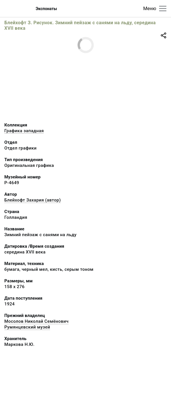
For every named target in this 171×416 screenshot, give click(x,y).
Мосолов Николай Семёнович (36, 321)
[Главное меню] (162, 8)
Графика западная (24, 130)
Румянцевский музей (27, 327)
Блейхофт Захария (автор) (32, 200)
